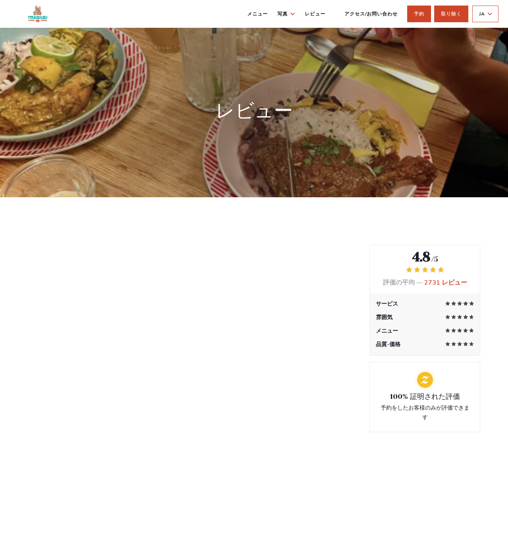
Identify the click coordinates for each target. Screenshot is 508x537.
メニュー (257, 14)
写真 (286, 14)
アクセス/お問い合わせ (371, 14)
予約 (419, 14)
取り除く (451, 14)
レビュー (315, 14)
